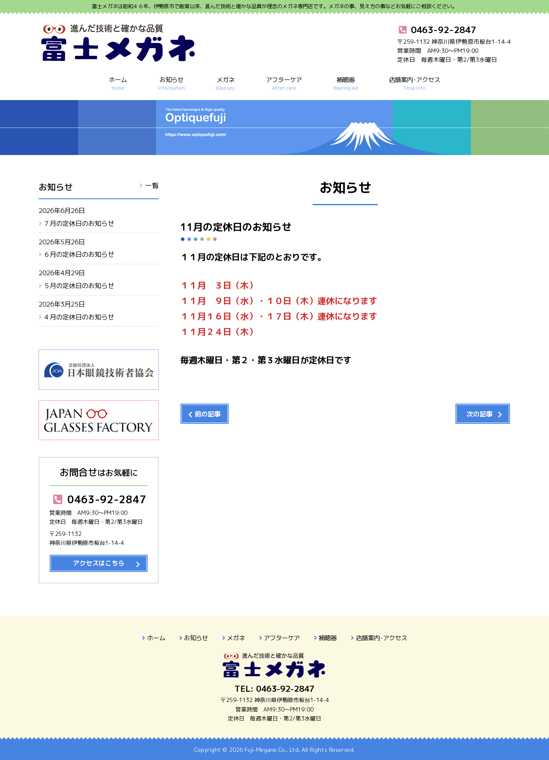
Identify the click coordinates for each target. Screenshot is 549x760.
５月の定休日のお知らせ (78, 285)
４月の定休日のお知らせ (78, 317)
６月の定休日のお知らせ (78, 254)
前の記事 (207, 414)
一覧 (152, 185)
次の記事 (479, 414)
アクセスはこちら (98, 563)
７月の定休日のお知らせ (78, 223)
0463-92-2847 (98, 499)
